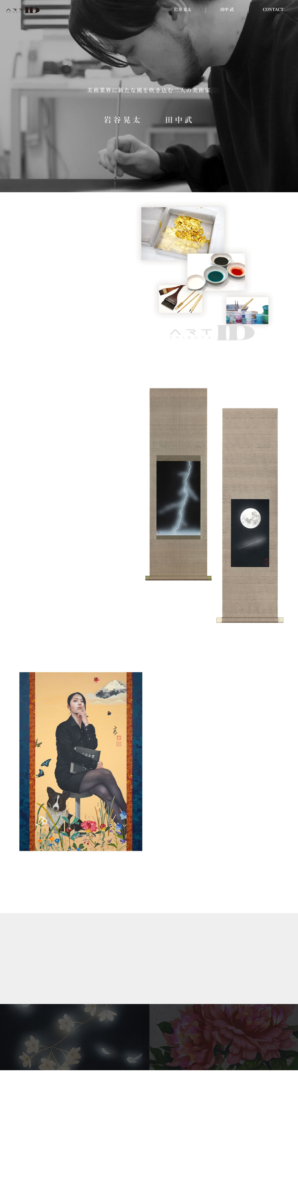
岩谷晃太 (123, 121)
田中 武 (227, 9)
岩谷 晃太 (182, 9)
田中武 (179, 121)
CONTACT (273, 9)
